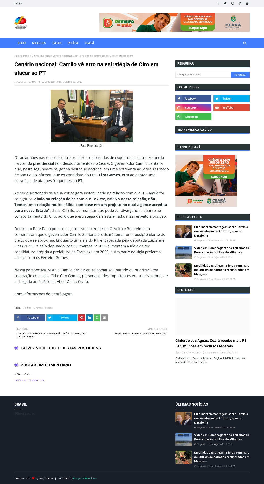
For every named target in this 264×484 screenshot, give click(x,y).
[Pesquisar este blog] (203, 75)
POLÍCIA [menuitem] (73, 43)
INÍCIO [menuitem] (22, 43)
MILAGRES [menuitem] (39, 43)
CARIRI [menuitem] (56, 43)
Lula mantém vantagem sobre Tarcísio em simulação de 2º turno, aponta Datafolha (221, 231)
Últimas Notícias (41, 55)
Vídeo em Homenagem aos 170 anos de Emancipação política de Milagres (222, 250)
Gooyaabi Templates (85, 478)
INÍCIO (18, 3)
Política (27, 307)
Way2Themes (47, 478)
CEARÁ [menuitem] (89, 43)
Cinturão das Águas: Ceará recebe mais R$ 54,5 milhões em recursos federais (210, 343)
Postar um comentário (29, 380)
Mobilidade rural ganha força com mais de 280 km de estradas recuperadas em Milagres (221, 270)
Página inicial (22, 55)
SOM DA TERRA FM (28, 81)
